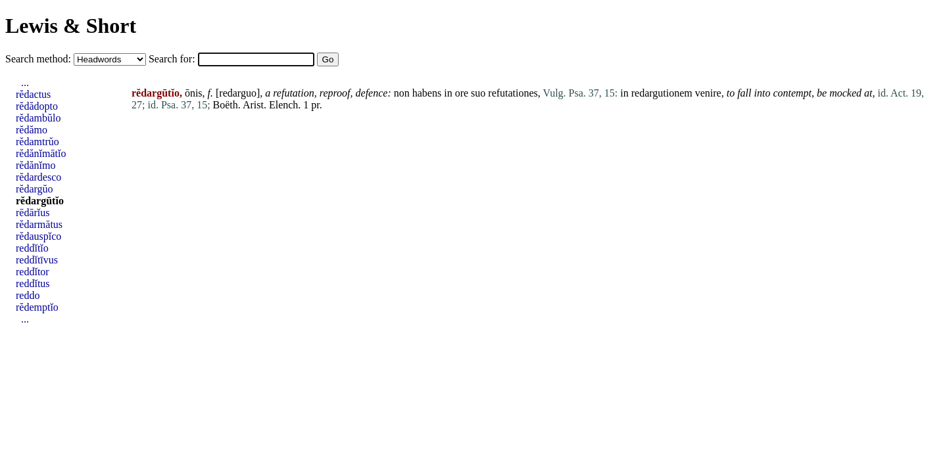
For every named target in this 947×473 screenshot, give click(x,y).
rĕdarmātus (39, 224)
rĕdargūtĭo (40, 200)
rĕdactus (33, 94)
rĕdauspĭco (38, 236)
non (402, 93)
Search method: (39, 58)
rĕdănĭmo (35, 165)
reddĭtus (33, 283)
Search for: (173, 58)
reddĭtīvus (37, 259)
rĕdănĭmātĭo (41, 153)
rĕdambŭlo (38, 118)
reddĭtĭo (32, 248)
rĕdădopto (37, 106)
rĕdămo (31, 129)
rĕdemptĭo (37, 307)
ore (461, 93)
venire (708, 93)
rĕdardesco (38, 177)
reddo (27, 295)
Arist (253, 104)
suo (478, 93)
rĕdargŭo (34, 188)
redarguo (237, 93)
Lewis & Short (70, 25)
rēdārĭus (33, 212)
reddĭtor (32, 271)
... (25, 82)
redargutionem (661, 93)
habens (426, 93)
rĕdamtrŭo (37, 141)
